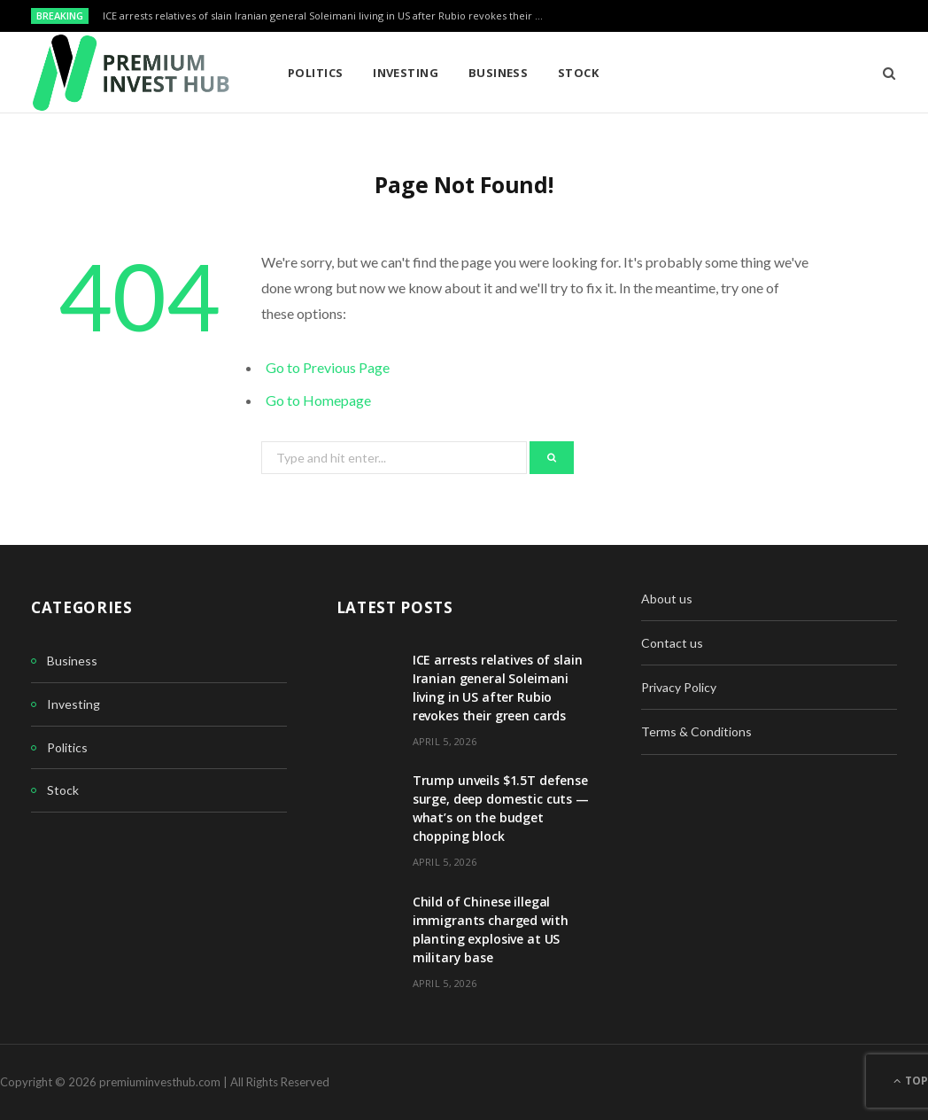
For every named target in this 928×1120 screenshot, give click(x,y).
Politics (316, 73)
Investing (405, 73)
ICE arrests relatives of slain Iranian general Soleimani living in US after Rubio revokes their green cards (328, 16)
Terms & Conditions (696, 731)
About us (666, 598)
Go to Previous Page (328, 367)
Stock (578, 73)
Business (498, 73)
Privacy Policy (678, 687)
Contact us (672, 642)
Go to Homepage (318, 400)
